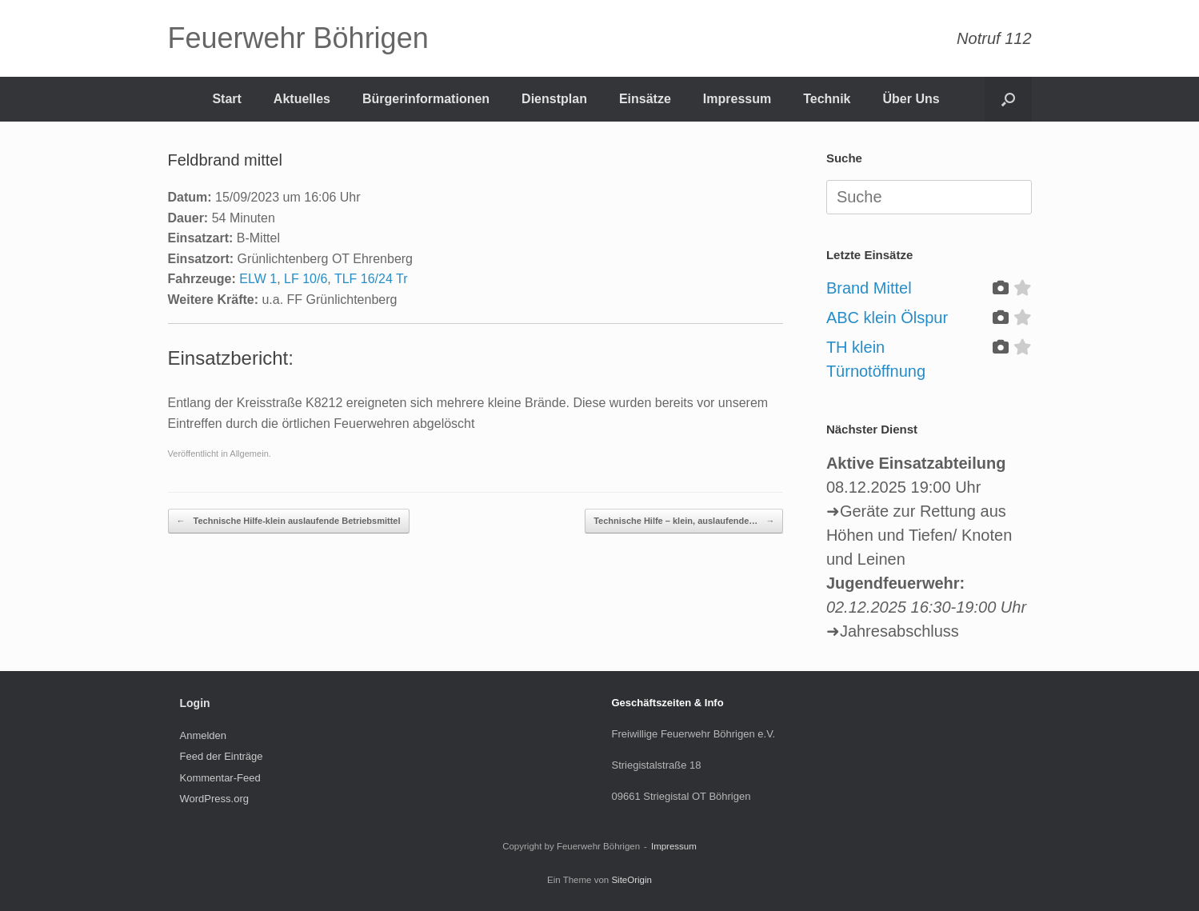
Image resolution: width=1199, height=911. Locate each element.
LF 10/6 (305, 279)
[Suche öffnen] (1008, 99)
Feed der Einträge (221, 756)
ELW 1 (258, 279)
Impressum (737, 99)
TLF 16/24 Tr (371, 279)
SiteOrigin (631, 880)
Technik (826, 99)
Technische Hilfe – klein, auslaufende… (684, 521)
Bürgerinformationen (426, 99)
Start (226, 99)
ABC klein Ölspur (887, 317)
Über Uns (910, 99)
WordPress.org (214, 799)
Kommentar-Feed (220, 778)
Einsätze (645, 99)
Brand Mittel (869, 288)
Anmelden (203, 735)
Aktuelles (302, 99)
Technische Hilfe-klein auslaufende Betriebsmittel (289, 521)
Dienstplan (554, 99)
